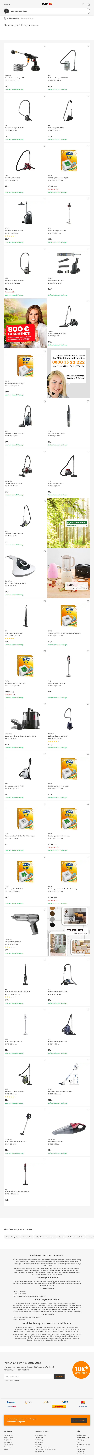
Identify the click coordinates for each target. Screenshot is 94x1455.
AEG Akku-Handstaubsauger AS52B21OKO (18, 957)
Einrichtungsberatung (42, 1447)
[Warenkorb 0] (89, 4)
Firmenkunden (39, 1451)
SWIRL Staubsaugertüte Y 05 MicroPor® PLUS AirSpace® (65, 599)
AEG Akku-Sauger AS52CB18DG (14, 599)
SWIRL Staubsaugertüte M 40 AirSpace (16, 854)
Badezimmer (8, 1442)
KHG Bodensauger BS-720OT (13, 143)
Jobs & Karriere (82, 1449)
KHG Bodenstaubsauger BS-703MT (15, 752)
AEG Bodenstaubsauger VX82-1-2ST (15, 399)
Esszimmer (7, 1447)
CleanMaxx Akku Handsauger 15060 (59, 1107)
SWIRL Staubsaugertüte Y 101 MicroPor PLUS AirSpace (65, 854)
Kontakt (79, 1442)
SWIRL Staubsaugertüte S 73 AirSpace (16, 649)
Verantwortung (81, 1454)
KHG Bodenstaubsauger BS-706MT (15, 1057)
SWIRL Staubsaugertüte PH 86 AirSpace (60, 802)
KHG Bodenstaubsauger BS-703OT (58, 957)
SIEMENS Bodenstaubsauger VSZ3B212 (16, 196)
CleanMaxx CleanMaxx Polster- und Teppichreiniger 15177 (23, 702)
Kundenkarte (39, 1437)
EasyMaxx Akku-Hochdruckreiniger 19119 (17, 43)
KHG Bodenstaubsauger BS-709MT (58, 43)
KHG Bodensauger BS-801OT (56, 93)
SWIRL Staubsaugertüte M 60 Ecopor (16, 349)
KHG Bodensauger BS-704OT (56, 449)
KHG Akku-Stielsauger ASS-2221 (14, 1007)
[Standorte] (83, 4)
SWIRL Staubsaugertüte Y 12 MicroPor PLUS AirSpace (21, 802)
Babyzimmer (8, 1440)
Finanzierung (39, 1440)
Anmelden (59, 1376)
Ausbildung (80, 1451)
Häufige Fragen (82, 1435)
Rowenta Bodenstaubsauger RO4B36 (59, 299)
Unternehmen (81, 1447)
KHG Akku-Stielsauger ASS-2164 (57, 196)
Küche (6, 1449)
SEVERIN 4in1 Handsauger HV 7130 (58, 399)
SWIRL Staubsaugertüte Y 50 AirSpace (59, 752)
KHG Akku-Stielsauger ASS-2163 (57, 649)
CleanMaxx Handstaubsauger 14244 (16, 907)
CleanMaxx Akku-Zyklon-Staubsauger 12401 (18, 1107)
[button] (6, 4)
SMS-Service (39, 1442)
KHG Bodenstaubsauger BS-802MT (15, 246)
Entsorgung (80, 1440)
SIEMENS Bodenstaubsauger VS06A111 (60, 702)
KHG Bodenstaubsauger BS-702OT (15, 499)
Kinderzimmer (8, 1444)
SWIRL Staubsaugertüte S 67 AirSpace (59, 143)
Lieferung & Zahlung (83, 1444)
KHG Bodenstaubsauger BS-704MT (58, 1007)
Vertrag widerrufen (83, 1437)
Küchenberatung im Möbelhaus (45, 1449)
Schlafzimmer (8, 1437)
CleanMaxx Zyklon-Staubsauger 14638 (16, 449)
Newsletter (38, 1444)
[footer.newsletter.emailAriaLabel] (28, 1376)
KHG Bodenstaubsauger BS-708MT (15, 93)
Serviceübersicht (40, 1435)
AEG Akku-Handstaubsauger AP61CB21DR (17, 1157)
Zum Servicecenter (79, 1420)
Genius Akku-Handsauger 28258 (57, 246)
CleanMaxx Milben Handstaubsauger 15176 (18, 549)
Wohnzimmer (8, 1435)
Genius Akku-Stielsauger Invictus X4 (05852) (61, 1057)
